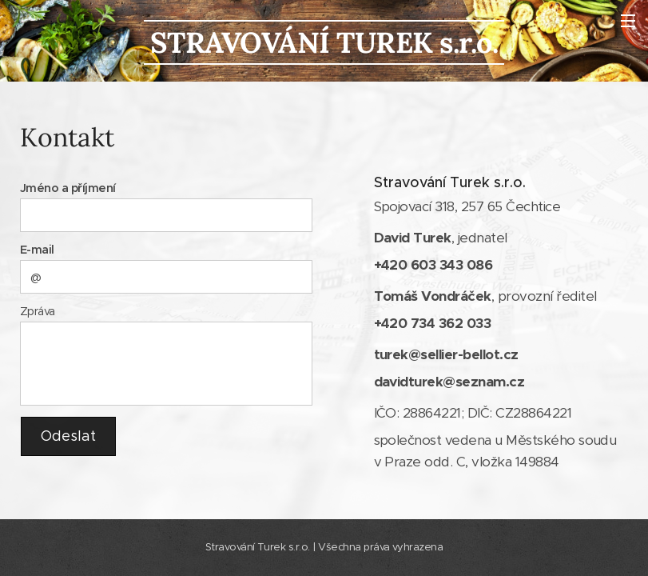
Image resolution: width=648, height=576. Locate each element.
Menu (628, 21)
